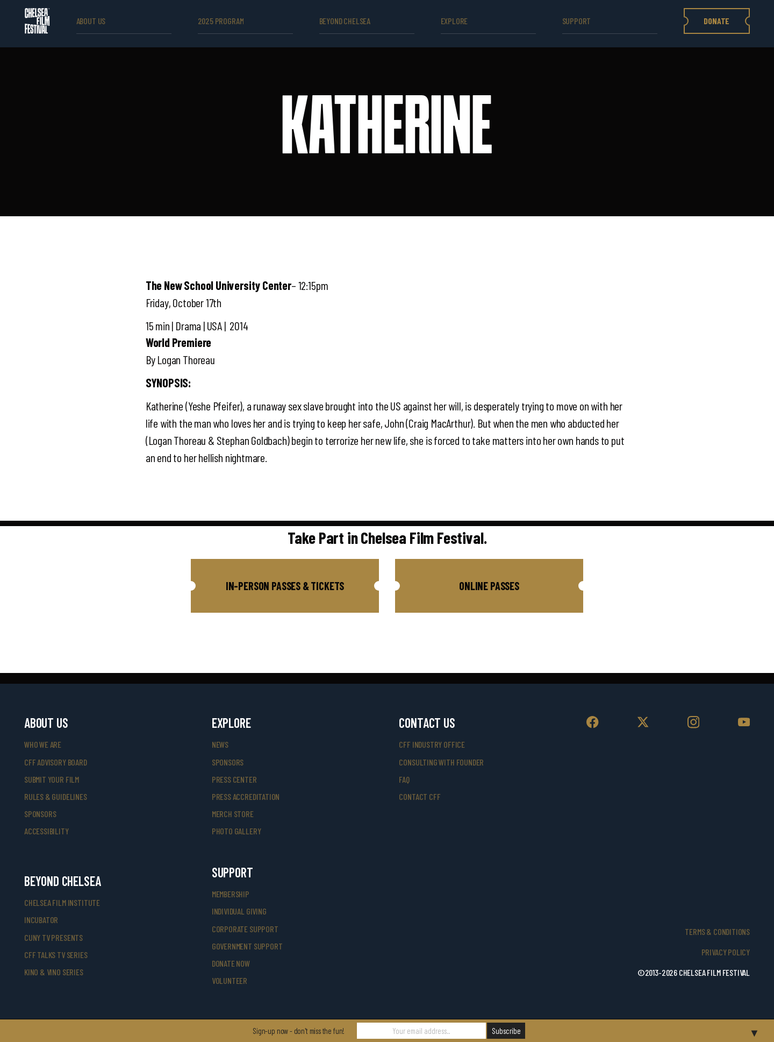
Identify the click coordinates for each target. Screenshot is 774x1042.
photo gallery (236, 831)
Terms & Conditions (717, 931)
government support (247, 946)
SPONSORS (228, 762)
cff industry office (432, 744)
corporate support (245, 929)
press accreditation (246, 796)
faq (404, 779)
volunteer (229, 980)
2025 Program (221, 21)
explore (454, 21)
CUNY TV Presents (53, 937)
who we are (42, 744)
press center (234, 779)
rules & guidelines (55, 796)
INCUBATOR (41, 920)
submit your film (51, 779)
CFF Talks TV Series (56, 954)
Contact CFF (419, 796)
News (220, 744)
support (576, 21)
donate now (231, 963)
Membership (230, 894)
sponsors (40, 814)
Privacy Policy (725, 952)
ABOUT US (91, 21)
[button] (285, 586)
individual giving (239, 911)
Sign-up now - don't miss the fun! (299, 1031)
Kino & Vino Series (53, 972)
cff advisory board (55, 762)
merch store (233, 814)
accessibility (46, 831)
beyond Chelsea (344, 21)
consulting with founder (441, 762)
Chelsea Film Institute (62, 902)
